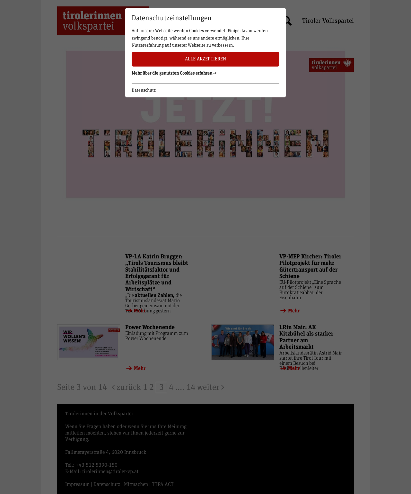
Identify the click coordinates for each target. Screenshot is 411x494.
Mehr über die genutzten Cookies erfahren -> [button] (174, 73)
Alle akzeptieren (205, 59)
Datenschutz (144, 90)
